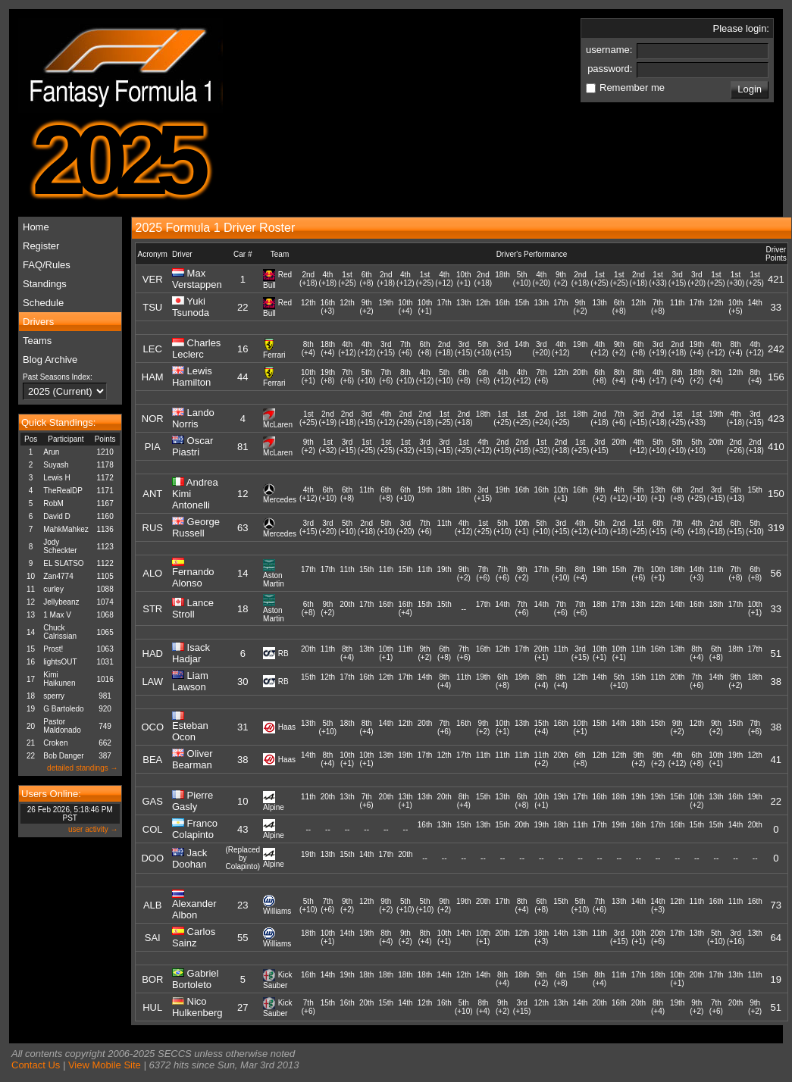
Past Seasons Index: (57, 377)
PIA (153, 446)
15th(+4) (541, 727)
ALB (152, 905)
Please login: (741, 28)
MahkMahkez (65, 529)
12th (308, 307)
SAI (153, 937)
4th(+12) (405, 278)
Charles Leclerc (196, 348)
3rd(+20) (696, 278)
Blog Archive (50, 359)
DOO (152, 858)
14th (754, 307)
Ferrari (274, 355)
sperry (53, 696)
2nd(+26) (405, 418)
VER (152, 279)
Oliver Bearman (192, 759)
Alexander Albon (194, 909)
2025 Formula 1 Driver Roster (216, 227)
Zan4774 (58, 576)
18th (502, 278)
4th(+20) (541, 278)
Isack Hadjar (191, 653)
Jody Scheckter (60, 546)
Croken (55, 743)
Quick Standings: (58, 422)
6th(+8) (367, 278)
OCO (152, 727)
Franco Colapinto (195, 829)
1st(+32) (328, 446)
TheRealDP (63, 490)
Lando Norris (193, 418)
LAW (152, 681)
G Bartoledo (63, 709)
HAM (153, 377)
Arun (51, 452)
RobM (53, 503)
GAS (152, 801)
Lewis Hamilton (192, 376)
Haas (287, 727)
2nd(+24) (541, 418)
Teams (37, 340)
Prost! (53, 649)
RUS (152, 527)
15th (522, 307)
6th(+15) (658, 527)
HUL (152, 1007)
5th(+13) (736, 494)
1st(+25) (347, 278)
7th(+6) (405, 348)
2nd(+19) (328, 418)
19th (386, 307)
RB (283, 653)
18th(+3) (541, 937)
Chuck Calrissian (60, 632)
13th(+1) (657, 494)
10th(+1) (463, 278)
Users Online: (51, 793)
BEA (152, 759)
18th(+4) (328, 348)
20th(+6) (657, 937)
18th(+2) (697, 376)
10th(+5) (735, 307)
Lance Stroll (193, 608)
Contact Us (35, 1065)
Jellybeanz (61, 602)
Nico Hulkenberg (197, 1007)
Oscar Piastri (192, 446)
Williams (277, 911)
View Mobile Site (104, 1065)
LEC (152, 349)
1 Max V (57, 615)
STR (152, 608)
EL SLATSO (63, 563)
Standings (45, 283)
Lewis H (56, 478)
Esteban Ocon (190, 731)
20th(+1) (541, 653)
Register (41, 246)
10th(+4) (405, 307)
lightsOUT (60, 662)
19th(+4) (697, 348)
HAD (152, 653)
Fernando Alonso (193, 577)
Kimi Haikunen (59, 679)
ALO (152, 573)
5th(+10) (522, 278)
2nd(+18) (308, 278)
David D (56, 516)
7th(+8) (658, 307)
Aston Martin (273, 579)
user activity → (93, 829)
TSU (152, 307)
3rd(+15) (677, 278)
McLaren (278, 425)
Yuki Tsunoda (190, 307)
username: (610, 49)
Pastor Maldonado (61, 726)
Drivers (38, 321)
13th (463, 307)
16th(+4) (405, 608)
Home (36, 227)
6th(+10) (328, 494)
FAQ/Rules (46, 264)
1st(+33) (658, 278)
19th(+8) (328, 376)
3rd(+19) (658, 348)
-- (463, 609)
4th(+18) (328, 278)
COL (152, 829)
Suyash (55, 465)
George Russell (196, 527)
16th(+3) (328, 307)
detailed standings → (82, 768)
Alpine (273, 807)
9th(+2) (561, 278)
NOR (153, 418)
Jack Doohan (189, 858)
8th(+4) (308, 348)
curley (53, 589)
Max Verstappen (197, 278)
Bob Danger (63, 756)
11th (677, 307)
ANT (152, 493)
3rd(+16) (736, 937)
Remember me (632, 87)
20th (580, 376)
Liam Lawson (190, 681)
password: (611, 68)
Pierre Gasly (192, 801)
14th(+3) (697, 573)
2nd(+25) (696, 494)
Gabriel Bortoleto (195, 979)
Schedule (43, 302)
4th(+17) (658, 376)
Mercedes (279, 500)
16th (502, 307)
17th (444, 307)
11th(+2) (541, 759)
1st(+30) (736, 278)
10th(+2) (697, 801)
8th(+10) (405, 376)
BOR (152, 979)
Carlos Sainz (193, 937)
